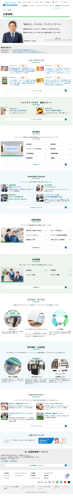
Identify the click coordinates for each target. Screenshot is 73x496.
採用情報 (29, 2)
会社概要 (28, 145)
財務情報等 (29, 158)
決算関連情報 (13, 463)
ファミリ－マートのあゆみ (33, 149)
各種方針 (46, 477)
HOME (4, 10)
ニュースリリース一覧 (36, 91)
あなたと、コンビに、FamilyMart (10, 4)
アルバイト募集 (35, 2)
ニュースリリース (35, 480)
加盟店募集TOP (36, 248)
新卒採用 (28, 271)
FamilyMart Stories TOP (36, 208)
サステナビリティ (65, 5)
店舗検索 (49, 2)
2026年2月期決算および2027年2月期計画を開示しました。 (29, 52)
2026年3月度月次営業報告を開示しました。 (25, 50)
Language (56, 1)
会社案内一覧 (36, 165)
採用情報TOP (36, 289)
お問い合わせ (42, 2)
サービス (39, 5)
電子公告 (46, 480)
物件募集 (24, 2)
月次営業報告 (30, 154)
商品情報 (25, 5)
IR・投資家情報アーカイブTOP (36, 467)
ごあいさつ (58, 38)
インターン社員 (30, 276)
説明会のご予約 (30, 241)
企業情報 (33, 475)
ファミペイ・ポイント (48, 5)
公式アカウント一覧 (42, 484)
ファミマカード (19, 477)
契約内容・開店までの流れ (33, 231)
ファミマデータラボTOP (36, 120)
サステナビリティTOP (36, 428)
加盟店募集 (19, 2)
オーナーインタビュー (32, 236)
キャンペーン (32, 5)
